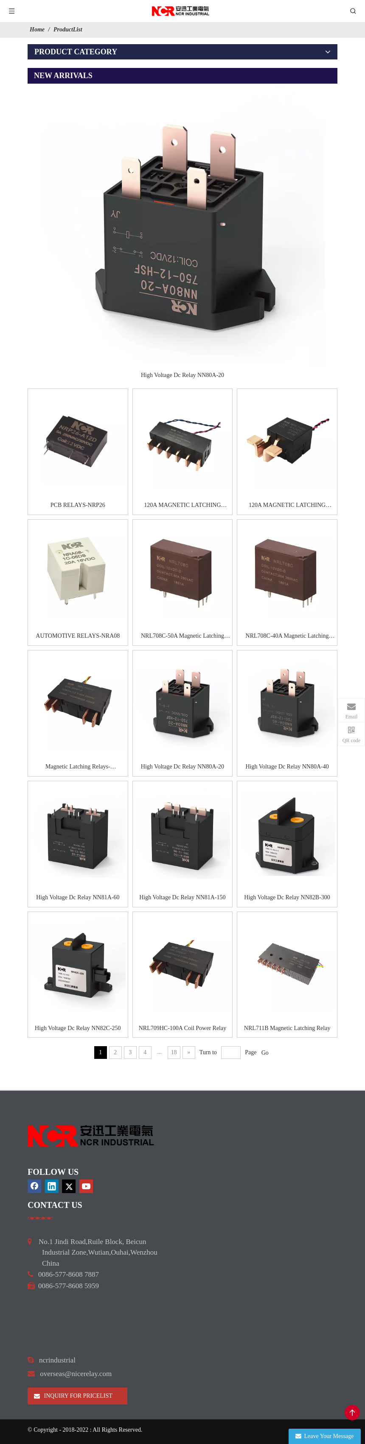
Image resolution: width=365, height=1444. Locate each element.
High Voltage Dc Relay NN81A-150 (182, 897)
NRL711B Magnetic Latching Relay (287, 1028)
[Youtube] (86, 1186)
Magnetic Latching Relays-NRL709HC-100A (77, 767)
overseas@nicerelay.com (76, 1374)
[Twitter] (69, 1186)
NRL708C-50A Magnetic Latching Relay (182, 637)
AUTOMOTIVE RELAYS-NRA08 (78, 636)
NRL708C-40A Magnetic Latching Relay (287, 637)
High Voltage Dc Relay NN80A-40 (286, 766)
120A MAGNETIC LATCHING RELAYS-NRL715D (287, 506)
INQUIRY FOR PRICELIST (73, 1396)
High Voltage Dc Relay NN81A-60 (77, 897)
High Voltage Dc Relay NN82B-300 (287, 897)
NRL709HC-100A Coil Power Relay (183, 1028)
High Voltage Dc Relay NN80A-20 (182, 375)
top (352, 1412)
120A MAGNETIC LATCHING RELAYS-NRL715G (182, 506)
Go (265, 1053)
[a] (40, 1218)
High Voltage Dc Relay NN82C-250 (78, 1028)
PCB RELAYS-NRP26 (78, 505)
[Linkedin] (52, 1186)
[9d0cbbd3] (91, 1136)
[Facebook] (34, 1186)
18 (174, 1052)
